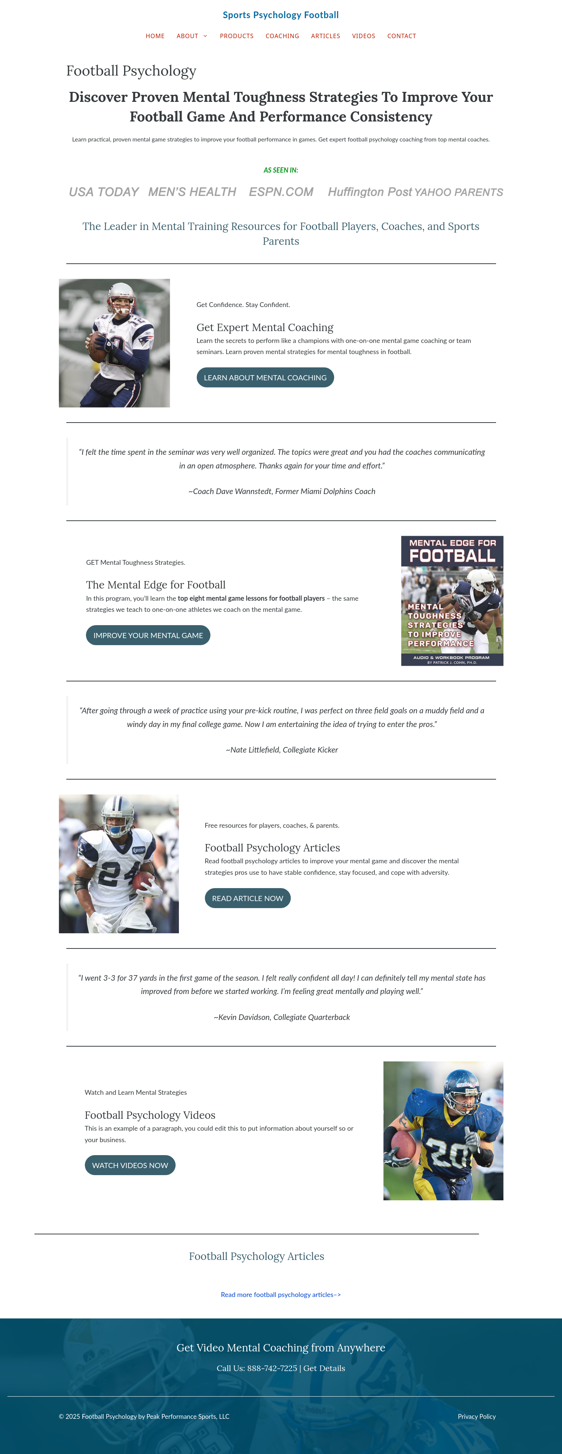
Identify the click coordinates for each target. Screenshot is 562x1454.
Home (155, 36)
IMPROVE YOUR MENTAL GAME (148, 635)
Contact (402, 36)
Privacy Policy (477, 1416)
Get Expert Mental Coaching (265, 327)
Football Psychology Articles (272, 847)
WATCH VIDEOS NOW (130, 1165)
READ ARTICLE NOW (247, 898)
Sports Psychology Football (281, 14)
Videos (364, 36)
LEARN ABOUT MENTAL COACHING (265, 377)
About (195, 36)
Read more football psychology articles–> (281, 1294)
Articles (325, 36)
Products (237, 36)
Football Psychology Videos (150, 1115)
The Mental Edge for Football (156, 584)
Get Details (324, 1368)
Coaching (282, 36)
